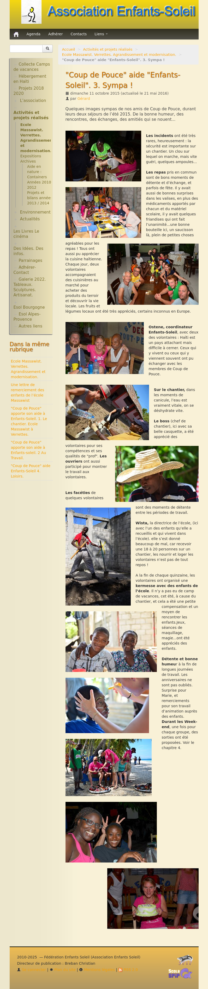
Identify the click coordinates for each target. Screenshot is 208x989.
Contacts (78, 34)
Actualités (30, 219)
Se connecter (31, 970)
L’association (33, 100)
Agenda (33, 34)
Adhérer (55, 34)
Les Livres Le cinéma (26, 234)
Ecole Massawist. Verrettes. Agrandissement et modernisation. (119, 55)
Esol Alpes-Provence (27, 317)
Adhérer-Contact (25, 270)
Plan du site (63, 970)
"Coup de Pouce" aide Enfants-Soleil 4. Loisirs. (31, 471)
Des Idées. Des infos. (29, 251)
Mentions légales (97, 970)
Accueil (68, 49)
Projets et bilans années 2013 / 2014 (39, 198)
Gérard (84, 98)
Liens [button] (101, 34)
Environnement (35, 212)
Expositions (30, 156)
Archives (28, 161)
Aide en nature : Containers (37, 171)
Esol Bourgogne (29, 307)
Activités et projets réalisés (107, 49)
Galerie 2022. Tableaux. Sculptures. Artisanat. (30, 287)
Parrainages (31, 260)
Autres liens (30, 326)
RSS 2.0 (128, 970)
